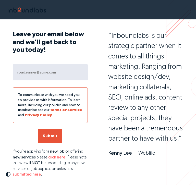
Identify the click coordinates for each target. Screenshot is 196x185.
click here (56, 157)
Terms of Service (66, 110)
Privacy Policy (38, 115)
